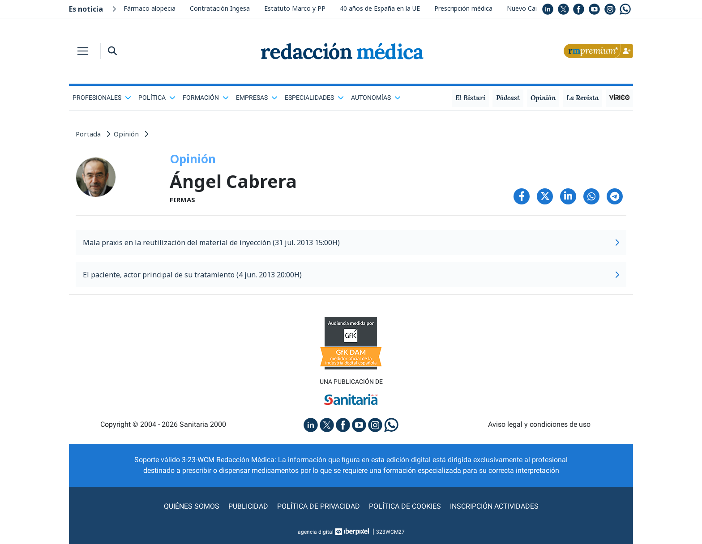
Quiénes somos (191, 506)
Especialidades (314, 97)
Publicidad (248, 506)
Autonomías (376, 97)
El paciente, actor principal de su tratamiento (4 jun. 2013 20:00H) (351, 275)
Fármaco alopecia (150, 8)
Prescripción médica (463, 8)
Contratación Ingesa (220, 8)
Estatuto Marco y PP (294, 8)
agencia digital (316, 532)
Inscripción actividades (494, 506)
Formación (206, 97)
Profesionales (102, 97)
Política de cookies (405, 506)
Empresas (257, 97)
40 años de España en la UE (380, 8)
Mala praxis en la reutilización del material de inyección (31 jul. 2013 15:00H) (351, 242)
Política (157, 97)
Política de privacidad (318, 506)
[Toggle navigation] (83, 51)
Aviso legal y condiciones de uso (539, 424)
